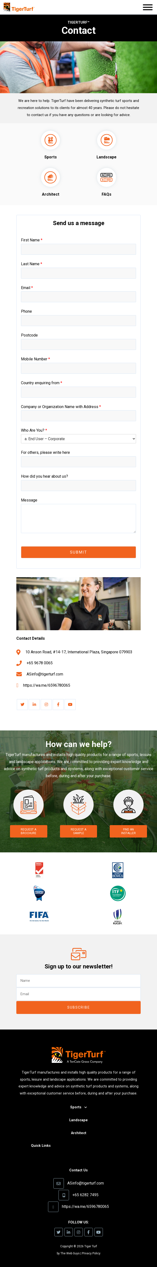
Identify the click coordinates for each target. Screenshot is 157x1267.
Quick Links (41, 1146)
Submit (78, 552)
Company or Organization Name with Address (61, 406)
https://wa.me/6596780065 (46, 685)
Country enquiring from (41, 383)
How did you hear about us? (44, 476)
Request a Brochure (28, 831)
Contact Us (78, 1170)
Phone (26, 311)
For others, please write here (45, 452)
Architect (78, 1133)
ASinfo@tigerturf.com (45, 674)
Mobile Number (35, 359)
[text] (78, 980)
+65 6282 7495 (85, 1195)
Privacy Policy (91, 1253)
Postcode (29, 335)
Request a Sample (78, 831)
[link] (22, 704)
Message (29, 500)
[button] (148, 8)
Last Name (31, 264)
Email (27, 287)
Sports (75, 1107)
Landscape (78, 1120)
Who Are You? (34, 430)
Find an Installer (128, 831)
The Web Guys (70, 1253)
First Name (31, 240)
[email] (78, 994)
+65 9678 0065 (40, 663)
